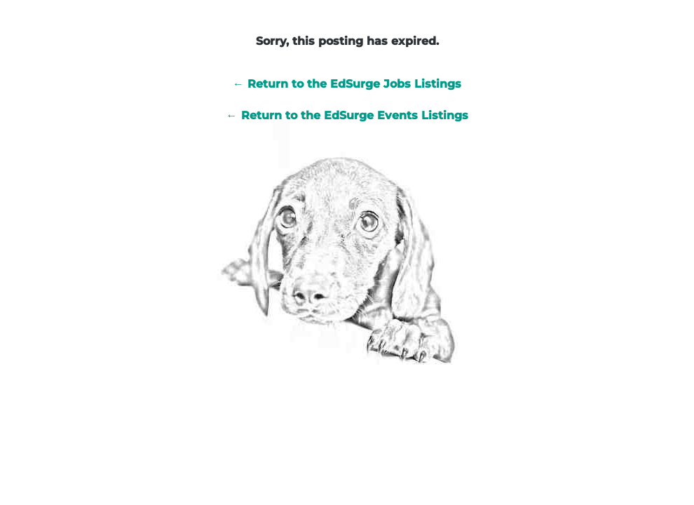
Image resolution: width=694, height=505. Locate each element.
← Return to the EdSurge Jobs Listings (347, 83)
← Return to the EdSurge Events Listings (347, 115)
